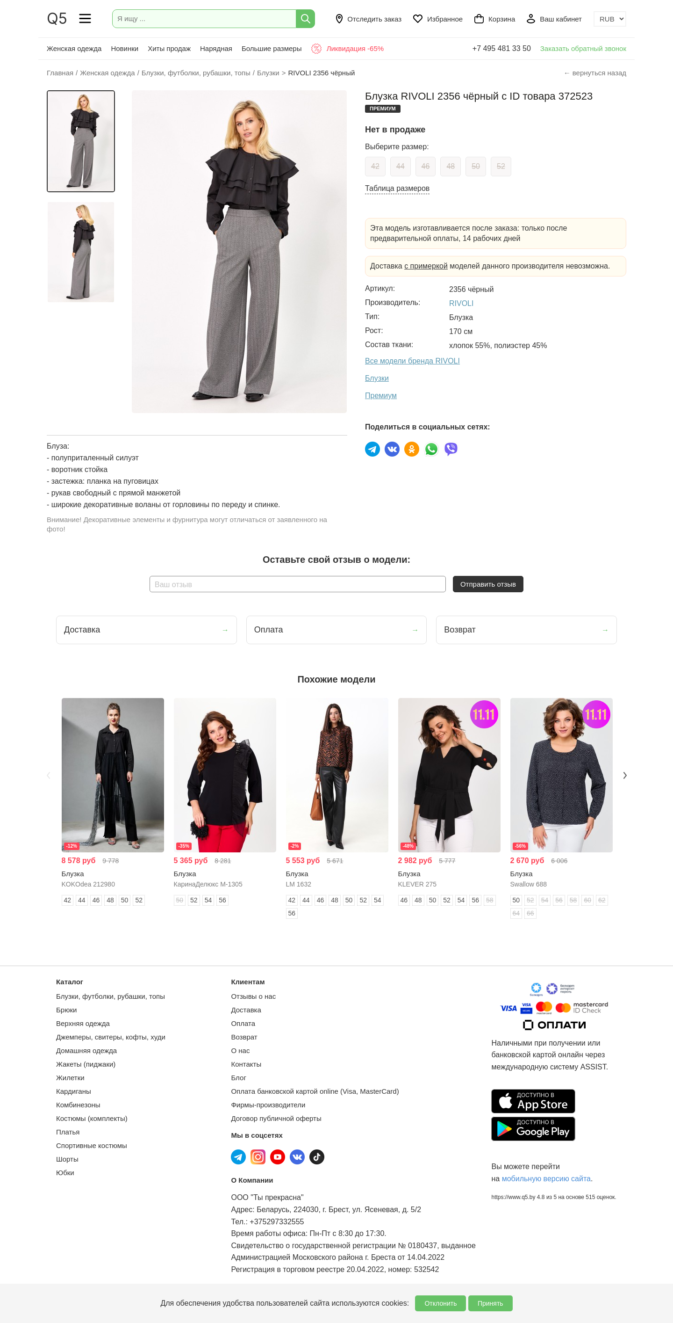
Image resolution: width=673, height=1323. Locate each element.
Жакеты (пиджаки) (85, 1064)
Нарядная (216, 48)
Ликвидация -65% (347, 48)
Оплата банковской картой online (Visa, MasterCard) (315, 1091)
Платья (67, 1132)
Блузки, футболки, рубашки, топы (110, 996)
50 (476, 166)
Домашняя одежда (86, 1050)
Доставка (246, 1010)
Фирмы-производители (268, 1105)
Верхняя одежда (83, 1023)
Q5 (57, 18)
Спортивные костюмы (91, 1145)
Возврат (244, 1037)
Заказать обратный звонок (583, 48)
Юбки (65, 1173)
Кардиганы (73, 1091)
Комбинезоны (78, 1105)
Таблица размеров (397, 188)
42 (375, 166)
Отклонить (440, 1303)
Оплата (243, 1023)
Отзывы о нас (253, 996)
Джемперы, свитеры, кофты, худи (110, 1037)
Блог (238, 1078)
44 (400, 166)
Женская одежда (74, 48)
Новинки (124, 48)
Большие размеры (272, 48)
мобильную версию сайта (546, 1179)
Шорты (67, 1159)
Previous (48, 775)
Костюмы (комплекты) (92, 1118)
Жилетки (70, 1078)
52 (501, 166)
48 (450, 166)
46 (426, 166)
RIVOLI (461, 303)
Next (625, 775)
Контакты (246, 1064)
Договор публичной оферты (276, 1118)
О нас (240, 1050)
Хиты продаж (169, 48)
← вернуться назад (595, 73)
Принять (490, 1303)
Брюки (66, 1010)
